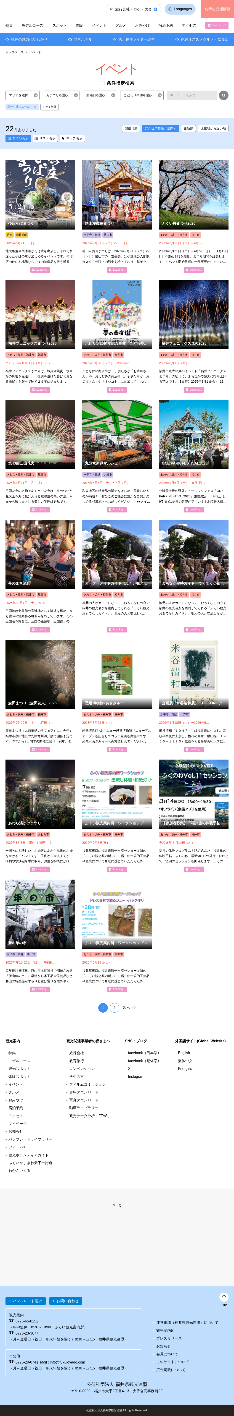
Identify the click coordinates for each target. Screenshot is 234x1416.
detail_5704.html (40, 936)
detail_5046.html (117, 216)
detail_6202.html (117, 696)
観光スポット (19, 1069)
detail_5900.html (194, 576)
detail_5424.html (40, 816)
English (184, 1053)
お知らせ (15, 1131)
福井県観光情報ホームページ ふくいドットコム (30, 9)
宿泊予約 (165, 25)
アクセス (189, 25)
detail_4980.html (194, 216)
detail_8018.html (194, 696)
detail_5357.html (194, 336)
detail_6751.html (40, 696)
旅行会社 (76, 1053)
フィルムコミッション (87, 1084)
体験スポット (19, 1077)
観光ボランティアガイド (28, 1155)
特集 (9, 25)
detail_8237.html (117, 336)
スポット (59, 25)
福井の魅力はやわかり (29, 39)
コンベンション (82, 1069)
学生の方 (76, 1077)
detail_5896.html (40, 336)
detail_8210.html (117, 816)
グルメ (120, 25)
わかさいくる (19, 1171)
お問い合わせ (68, 1301)
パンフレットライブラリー (30, 1139)
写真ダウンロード (83, 1100)
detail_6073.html (194, 456)
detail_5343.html (40, 576)
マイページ (219, 25)
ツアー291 (17, 1147)
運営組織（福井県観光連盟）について (187, 1323)
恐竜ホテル (83, 39)
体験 (79, 25)
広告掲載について (171, 1370)
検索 (223, 96)
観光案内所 (165, 1330)
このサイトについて (172, 1362)
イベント (99, 25)
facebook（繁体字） (144, 1061)
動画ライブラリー (83, 1108)
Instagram (136, 1077)
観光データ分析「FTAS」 (90, 1116)
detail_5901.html (117, 576)
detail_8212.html (117, 936)
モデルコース (32, 25)
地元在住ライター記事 (136, 39)
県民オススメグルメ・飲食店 (205, 39)
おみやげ (142, 25)
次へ (126, 1008)
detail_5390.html (40, 456)
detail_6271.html (194, 816)
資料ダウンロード (83, 1092)
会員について (167, 1354)
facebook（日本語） (144, 1053)
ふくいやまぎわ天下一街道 (30, 1163)
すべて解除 (49, 106)
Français (185, 1069)
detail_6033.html (117, 456)
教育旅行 (76, 1061)
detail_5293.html (40, 216)
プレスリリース (169, 1338)
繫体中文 (185, 1061)
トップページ (14, 52)
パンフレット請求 (27, 1301)
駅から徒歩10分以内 (20, 106)
